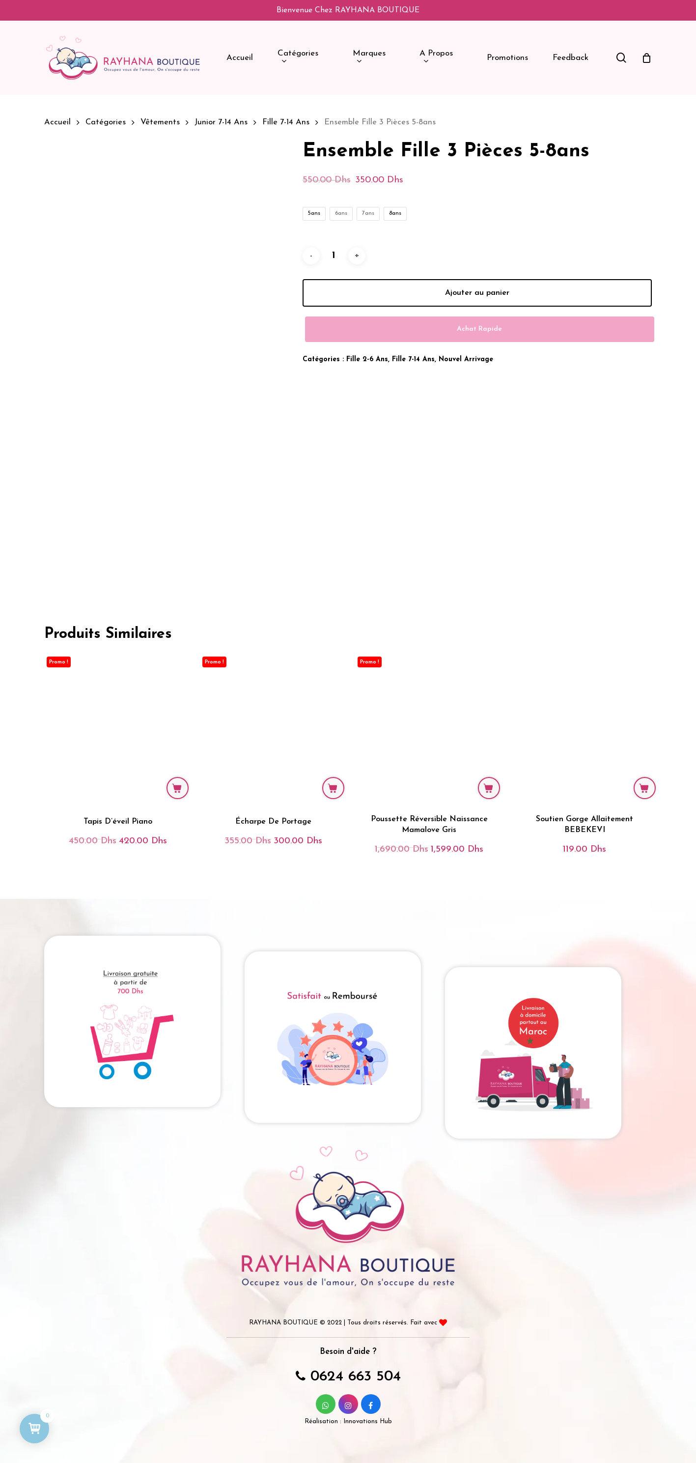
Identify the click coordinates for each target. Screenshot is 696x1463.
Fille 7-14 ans (285, 122)
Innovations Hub (367, 1421)
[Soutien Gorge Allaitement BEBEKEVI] (584, 728)
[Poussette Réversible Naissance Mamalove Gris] (428, 728)
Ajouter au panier (477, 293)
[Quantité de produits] (334, 255)
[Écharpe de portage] (273, 728)
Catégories (105, 122)
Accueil (57, 122)
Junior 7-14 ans (221, 122)
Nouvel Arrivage (466, 359)
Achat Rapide (479, 329)
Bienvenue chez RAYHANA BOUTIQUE (348, 10)
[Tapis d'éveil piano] (118, 728)
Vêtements (160, 122)
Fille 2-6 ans (367, 359)
